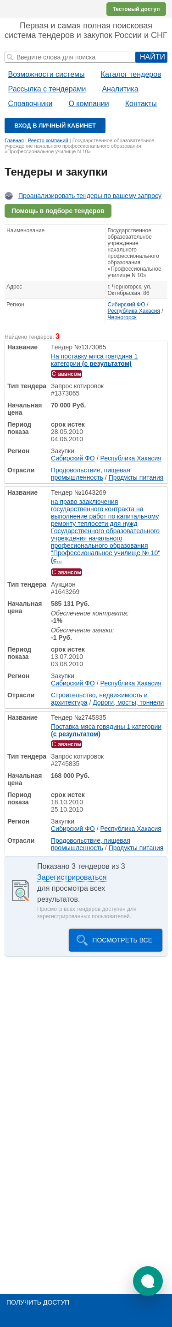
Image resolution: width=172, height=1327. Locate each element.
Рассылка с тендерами (47, 89)
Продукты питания (136, 477)
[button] (148, 1281)
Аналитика (120, 89)
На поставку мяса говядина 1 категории (94, 360)
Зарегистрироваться (71, 877)
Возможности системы (46, 74)
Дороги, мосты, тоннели (128, 702)
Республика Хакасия (134, 311)
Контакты (141, 103)
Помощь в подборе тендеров (58, 210)
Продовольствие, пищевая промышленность (90, 473)
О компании (88, 103)
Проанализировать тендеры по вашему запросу (89, 195)
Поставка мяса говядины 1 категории (106, 730)
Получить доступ (37, 1302)
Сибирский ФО (126, 304)
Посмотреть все (122, 940)
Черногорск (122, 317)
